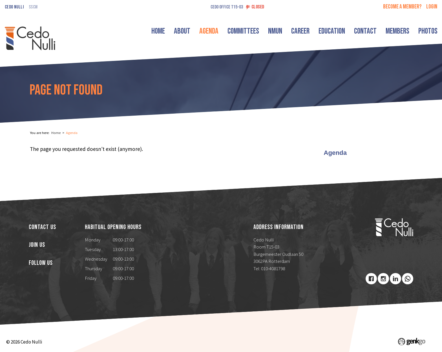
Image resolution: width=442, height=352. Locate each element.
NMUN (275, 31)
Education (332, 31)
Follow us (41, 263)
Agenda (208, 31)
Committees (243, 31)
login (431, 6)
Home (158, 31)
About (182, 31)
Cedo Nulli (14, 7)
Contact (365, 31)
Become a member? (402, 6)
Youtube (407, 278)
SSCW (33, 7)
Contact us (42, 227)
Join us (37, 245)
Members (397, 31)
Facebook (371, 278)
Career (300, 31)
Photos (427, 31)
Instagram (383, 278)
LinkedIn (395, 278)
